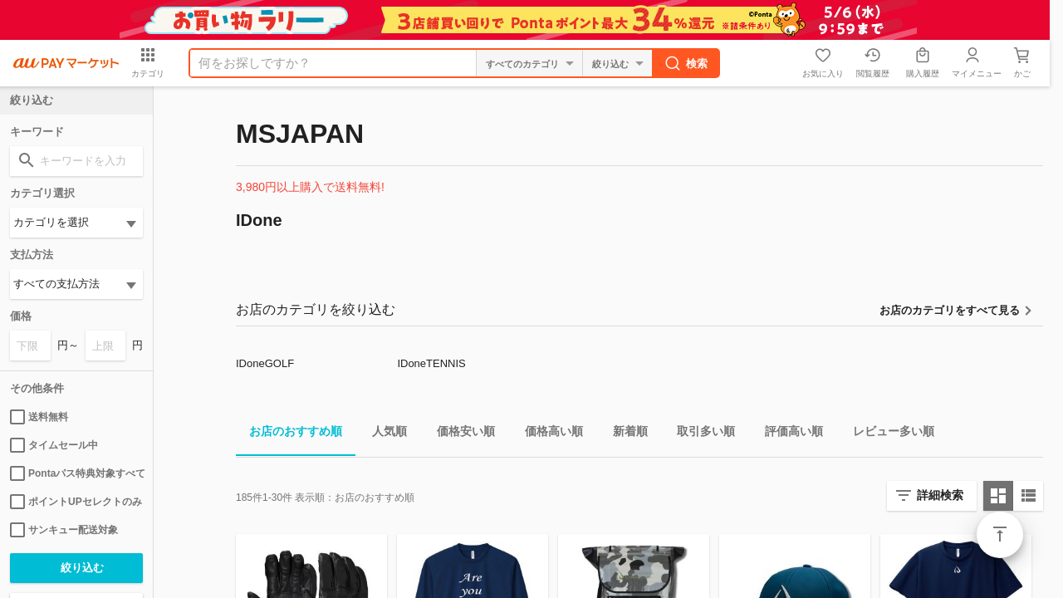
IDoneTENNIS (431, 363)
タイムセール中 (54, 445)
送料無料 (39, 416)
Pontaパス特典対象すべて (76, 473)
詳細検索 (940, 495)
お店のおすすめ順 (289, 434)
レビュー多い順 (887, 434)
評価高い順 (787, 434)
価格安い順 (459, 434)
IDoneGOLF (265, 363)
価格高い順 (547, 434)
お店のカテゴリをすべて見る (949, 310)
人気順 (383, 434)
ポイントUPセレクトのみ (76, 501)
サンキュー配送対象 (64, 529)
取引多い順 (699, 434)
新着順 (624, 434)
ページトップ (1000, 535)
